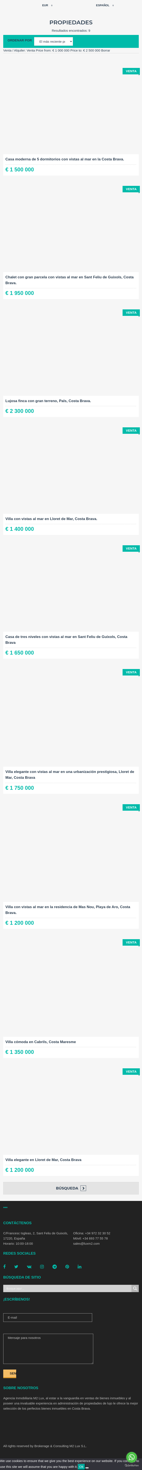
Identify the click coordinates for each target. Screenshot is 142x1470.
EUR (42, 5)
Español (100, 5)
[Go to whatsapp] (131, 1457)
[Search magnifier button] (135, 1288)
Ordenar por (20, 40)
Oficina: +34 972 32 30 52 (91, 1233)
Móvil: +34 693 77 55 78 (90, 1238)
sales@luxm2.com (86, 1243)
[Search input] (68, 1288)
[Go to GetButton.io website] (132, 1465)
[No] (87, 1467)
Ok (81, 1466)
